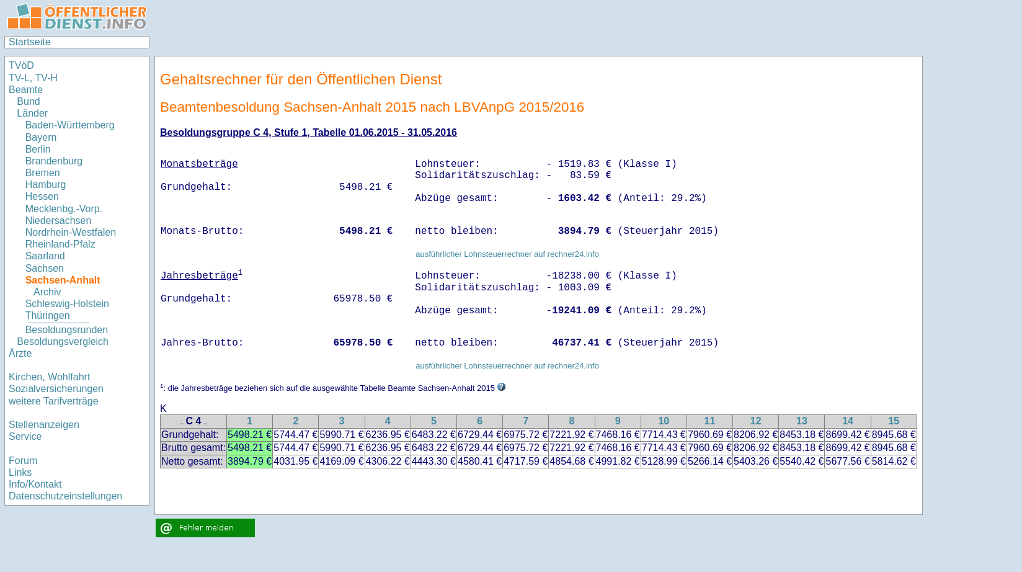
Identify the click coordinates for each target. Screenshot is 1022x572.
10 (663, 421)
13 (801, 421)
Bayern (41, 137)
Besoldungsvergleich (63, 341)
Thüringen (47, 315)
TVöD (21, 65)
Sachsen (44, 268)
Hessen (42, 196)
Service (25, 436)
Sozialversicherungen (56, 388)
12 (756, 421)
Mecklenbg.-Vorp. (64, 208)
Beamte (26, 89)
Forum (23, 460)
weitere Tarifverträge (54, 401)
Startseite (30, 42)
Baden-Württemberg (70, 125)
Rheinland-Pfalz (60, 244)
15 (893, 421)
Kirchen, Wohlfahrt (49, 377)
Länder (32, 113)
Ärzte (20, 353)
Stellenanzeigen (44, 424)
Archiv (47, 292)
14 (847, 421)
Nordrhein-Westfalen (70, 232)
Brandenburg (54, 161)
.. (182, 422)
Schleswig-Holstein (67, 303)
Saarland (45, 256)
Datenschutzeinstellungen (65, 496)
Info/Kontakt (35, 484)
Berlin (38, 149)
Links (20, 472)
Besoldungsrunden (66, 329)
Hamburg (45, 184)
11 (710, 421)
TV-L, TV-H (33, 78)
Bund (28, 101)
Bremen (42, 173)
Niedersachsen (58, 220)
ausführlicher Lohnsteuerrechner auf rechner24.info (507, 254)
